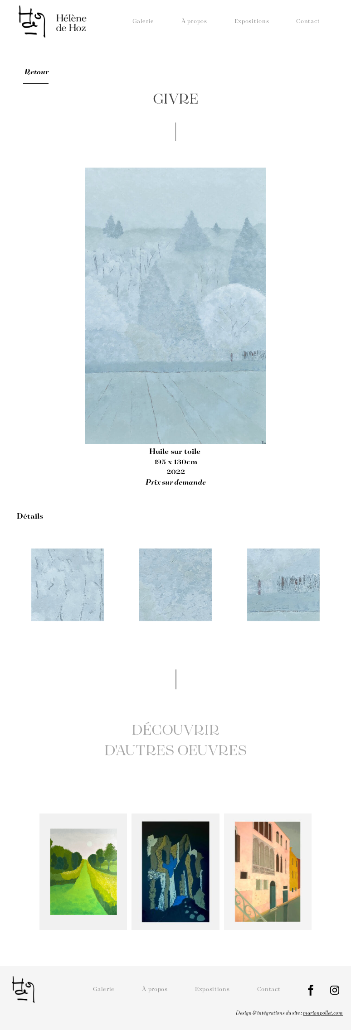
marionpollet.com (323, 1013)
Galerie (143, 21)
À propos (194, 21)
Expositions (251, 21)
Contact (308, 21)
